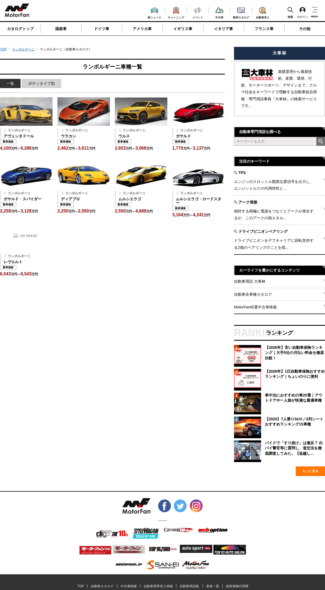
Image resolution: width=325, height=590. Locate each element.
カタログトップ (20, 29)
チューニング (176, 12)
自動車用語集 (189, 586)
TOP (3, 49)
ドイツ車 (101, 29)
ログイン (302, 12)
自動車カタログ (102, 586)
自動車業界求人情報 (158, 586)
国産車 (61, 29)
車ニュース (154, 12)
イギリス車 (182, 29)
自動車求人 (262, 12)
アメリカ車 (142, 29)
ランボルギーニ (23, 49)
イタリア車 (223, 29)
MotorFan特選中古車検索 (255, 307)
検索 (290, 12)
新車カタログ (241, 12)
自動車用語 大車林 (249, 281)
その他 (304, 29)
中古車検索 (129, 586)
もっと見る (310, 471)
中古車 (219, 12)
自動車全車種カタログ (253, 294)
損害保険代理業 (237, 586)
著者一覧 (212, 586)
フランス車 (264, 29)
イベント (197, 12)
